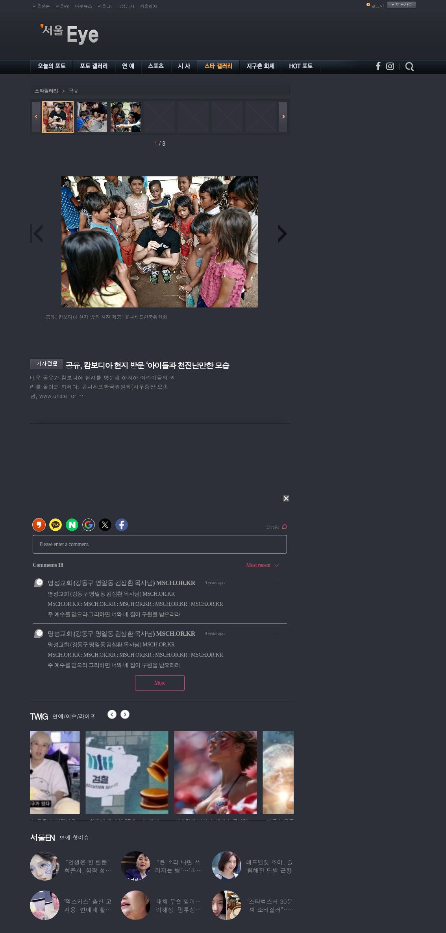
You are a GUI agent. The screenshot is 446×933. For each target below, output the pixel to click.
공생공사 (126, 6)
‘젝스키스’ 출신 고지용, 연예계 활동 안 (88, 909)
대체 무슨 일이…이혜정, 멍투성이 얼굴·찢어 (178, 909)
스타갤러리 (46, 90)
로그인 (377, 6)
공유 (73, 90)
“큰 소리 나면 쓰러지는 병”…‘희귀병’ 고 (178, 870)
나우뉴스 (83, 6)
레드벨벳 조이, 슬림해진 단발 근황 (269, 866)
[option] (71, 771)
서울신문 (41, 6)
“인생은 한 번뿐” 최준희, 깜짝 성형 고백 (87, 870)
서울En (104, 6)
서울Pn (62, 6)
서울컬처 (148, 6)
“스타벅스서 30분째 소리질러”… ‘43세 (269, 909)
